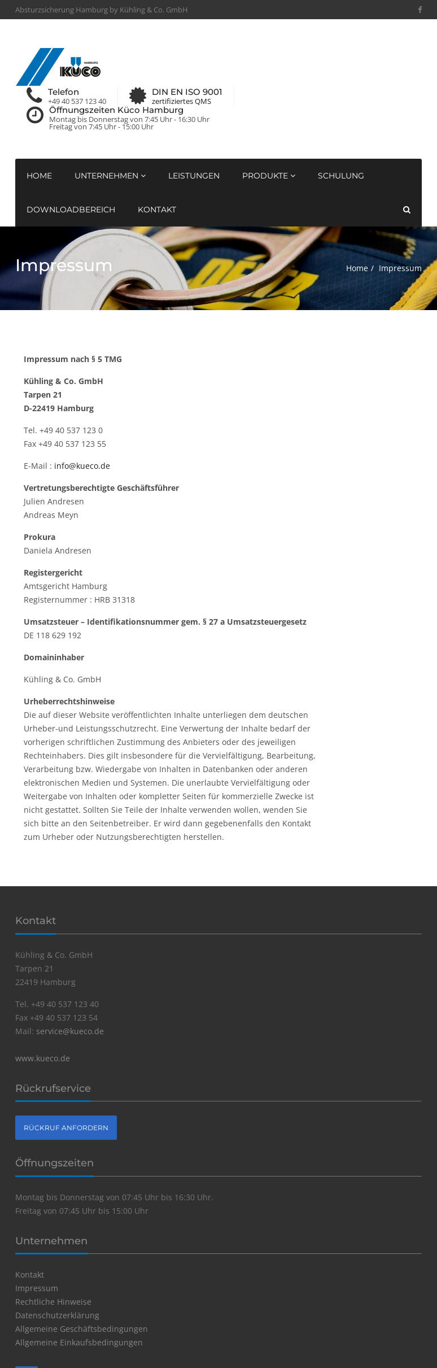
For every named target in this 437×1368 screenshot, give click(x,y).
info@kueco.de (82, 465)
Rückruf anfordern (66, 1127)
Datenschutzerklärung (57, 1315)
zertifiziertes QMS (181, 101)
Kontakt (157, 209)
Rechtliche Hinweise (53, 1301)
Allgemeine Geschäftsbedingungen (81, 1328)
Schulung (341, 176)
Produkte (268, 176)
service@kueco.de (70, 1031)
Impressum (36, 1288)
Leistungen (194, 176)
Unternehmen (110, 176)
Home (39, 176)
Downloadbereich (71, 209)
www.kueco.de (42, 1058)
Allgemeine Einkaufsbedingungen (79, 1342)
